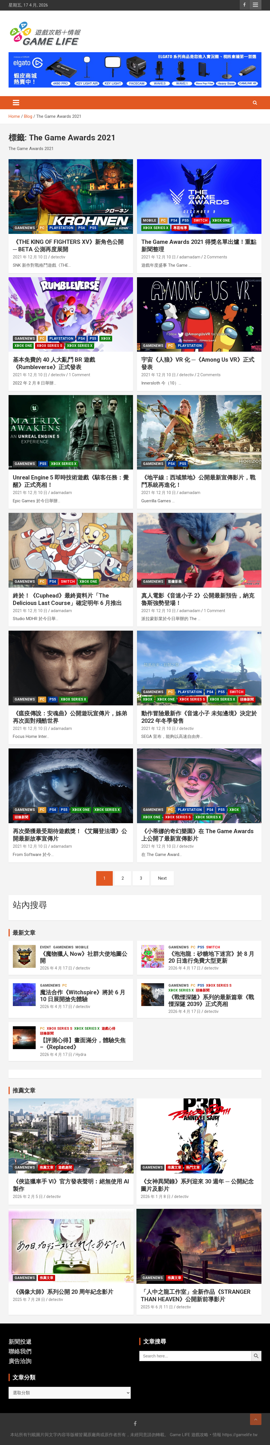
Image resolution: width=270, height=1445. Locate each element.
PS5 (93, 228)
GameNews (25, 228)
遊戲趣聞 (65, 1167)
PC (42, 228)
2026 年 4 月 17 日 (56, 968)
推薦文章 (46, 1167)
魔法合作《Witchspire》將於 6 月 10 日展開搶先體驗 (82, 996)
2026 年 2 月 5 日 (28, 1196)
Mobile (149, 220)
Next (162, 878)
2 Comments (215, 257)
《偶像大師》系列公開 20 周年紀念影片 (63, 1291)
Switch (200, 220)
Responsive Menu (255, 5)
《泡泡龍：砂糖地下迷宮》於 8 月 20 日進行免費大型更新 (211, 957)
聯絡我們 (20, 1351)
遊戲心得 (108, 1029)
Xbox (105, 339)
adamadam (189, 257)
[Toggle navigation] (16, 102)
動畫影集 (175, 582)
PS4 (81, 228)
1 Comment (79, 375)
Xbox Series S (49, 346)
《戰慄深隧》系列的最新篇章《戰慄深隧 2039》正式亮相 (211, 1000)
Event (45, 947)
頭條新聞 (247, 699)
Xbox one (221, 220)
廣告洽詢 (20, 1361)
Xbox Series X (155, 228)
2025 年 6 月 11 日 (157, 1307)
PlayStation (61, 228)
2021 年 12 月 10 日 (30, 257)
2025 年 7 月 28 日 (29, 1299)
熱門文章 (193, 1167)
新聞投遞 (20, 1341)
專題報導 (180, 228)
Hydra (81, 1054)
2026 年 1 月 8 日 (156, 1196)
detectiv (58, 257)
